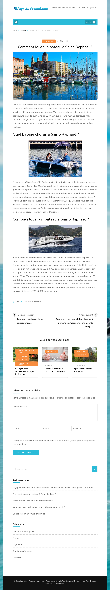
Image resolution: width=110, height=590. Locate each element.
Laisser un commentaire (33, 302)
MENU (90, 22)
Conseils (48, 41)
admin (17, 302)
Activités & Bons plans (25, 351)
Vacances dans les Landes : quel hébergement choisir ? (39, 507)
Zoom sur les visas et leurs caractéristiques (33, 500)
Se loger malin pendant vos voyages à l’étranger (24, 371)
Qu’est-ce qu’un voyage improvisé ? (29, 513)
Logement (22, 360)
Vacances (17, 557)
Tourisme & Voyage (22, 363)
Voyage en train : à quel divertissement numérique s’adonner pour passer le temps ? (53, 487)
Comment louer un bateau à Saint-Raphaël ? (34, 494)
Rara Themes (91, 581)
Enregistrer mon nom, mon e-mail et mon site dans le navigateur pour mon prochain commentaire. (54, 442)
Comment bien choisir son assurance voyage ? (55, 371)
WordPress (60, 584)
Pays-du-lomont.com (37, 581)
